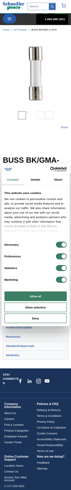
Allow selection (35, 307)
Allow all (35, 296)
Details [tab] (35, 179)
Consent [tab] (13, 179)
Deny (35, 318)
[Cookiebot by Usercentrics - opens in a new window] (50, 169)
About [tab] (58, 179)
